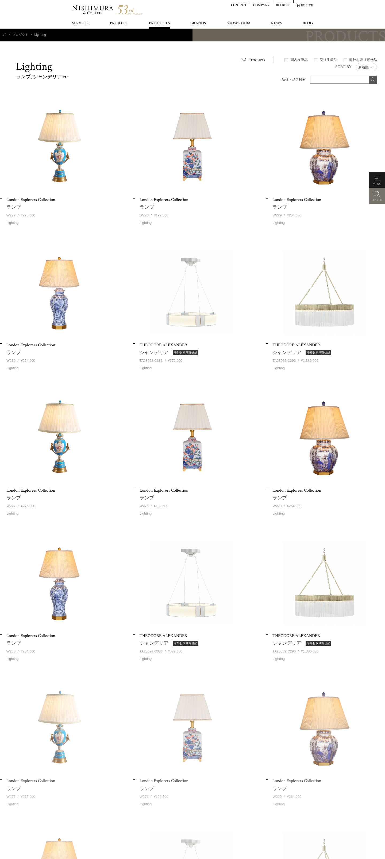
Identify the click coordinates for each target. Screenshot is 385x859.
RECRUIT (283, 5)
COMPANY (261, 5)
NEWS (276, 23)
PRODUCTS (159, 23)
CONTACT (239, 5)
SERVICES (80, 23)
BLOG (308, 23)
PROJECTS (119, 23)
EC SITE (307, 5)
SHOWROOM (238, 23)
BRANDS (198, 23)
